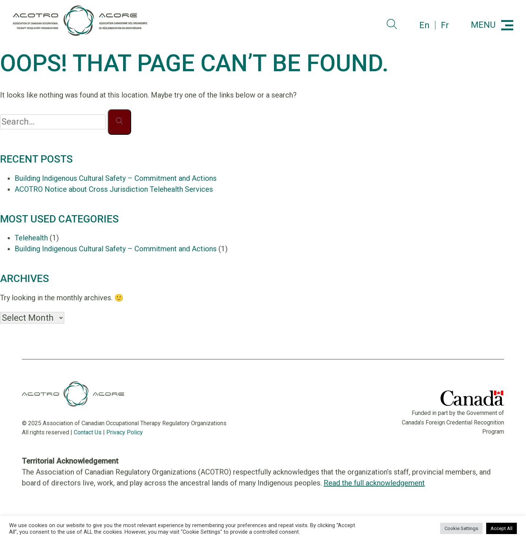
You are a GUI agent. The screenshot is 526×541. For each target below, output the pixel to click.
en (424, 25)
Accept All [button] (501, 528)
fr (445, 25)
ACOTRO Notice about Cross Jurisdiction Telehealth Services (114, 189)
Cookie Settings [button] (461, 528)
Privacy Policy (124, 432)
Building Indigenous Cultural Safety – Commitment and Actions (116, 178)
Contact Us (88, 432)
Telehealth (31, 237)
